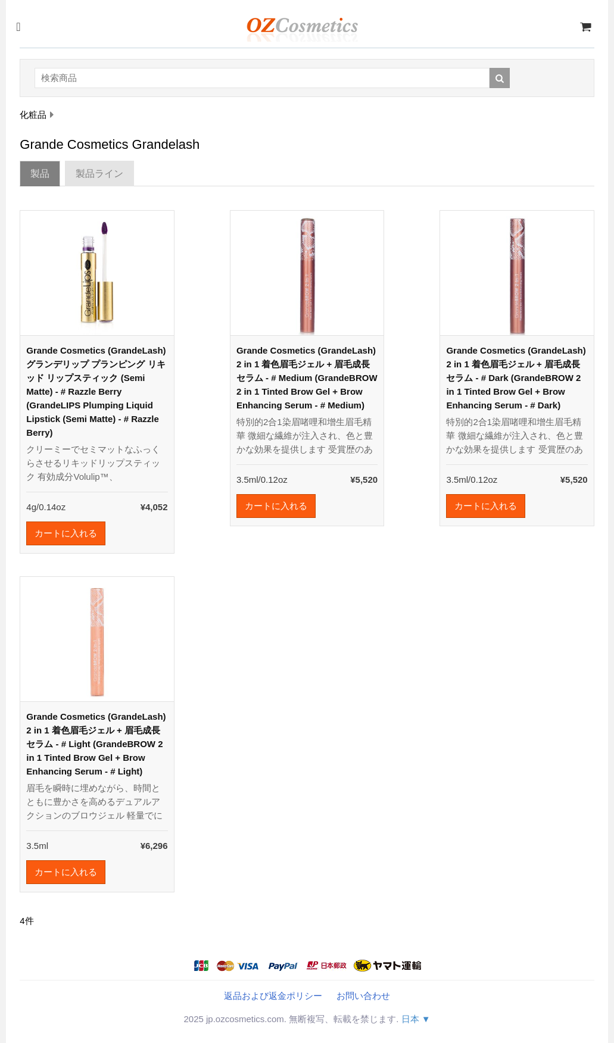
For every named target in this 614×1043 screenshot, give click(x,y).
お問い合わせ (363, 996)
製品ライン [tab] (99, 173)
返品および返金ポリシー (273, 996)
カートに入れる (66, 533)
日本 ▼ (416, 1019)
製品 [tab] (39, 173)
